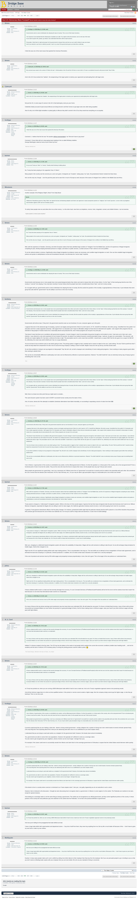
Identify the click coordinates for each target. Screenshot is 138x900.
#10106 (134, 187)
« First (12, 15)
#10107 (134, 222)
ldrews (7, 23)
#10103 (134, 86)
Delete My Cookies (20, 897)
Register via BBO (114, 6)
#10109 (134, 299)
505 (22, 15)
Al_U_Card (9, 619)
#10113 (134, 521)
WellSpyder (9, 838)
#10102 (134, 60)
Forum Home (12, 897)
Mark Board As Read (30, 897)
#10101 (134, 23)
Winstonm (8, 187)
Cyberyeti (8, 86)
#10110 (134, 370)
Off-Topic (17, 12)
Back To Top (5, 897)
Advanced (136, 10)
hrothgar (8, 120)
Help (133, 7)
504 (19, 15)
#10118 (134, 756)
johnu (7, 566)
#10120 (134, 838)
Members (10, 9)
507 (28, 15)
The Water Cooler (25, 12)
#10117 (134, 703)
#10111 (134, 415)
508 (31, 15)
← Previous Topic (115, 873)
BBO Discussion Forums (7, 12)
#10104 (134, 120)
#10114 (134, 565)
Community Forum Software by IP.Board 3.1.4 (125, 897)
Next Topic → (133, 873)
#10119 (134, 808)
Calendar (17, 9)
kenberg (8, 299)
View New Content (129, 12)
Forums (4, 9)
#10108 (134, 263)
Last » (37, 15)
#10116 (134, 660)
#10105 (134, 155)
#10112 (134, 482)
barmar (7, 155)
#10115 (134, 619)
